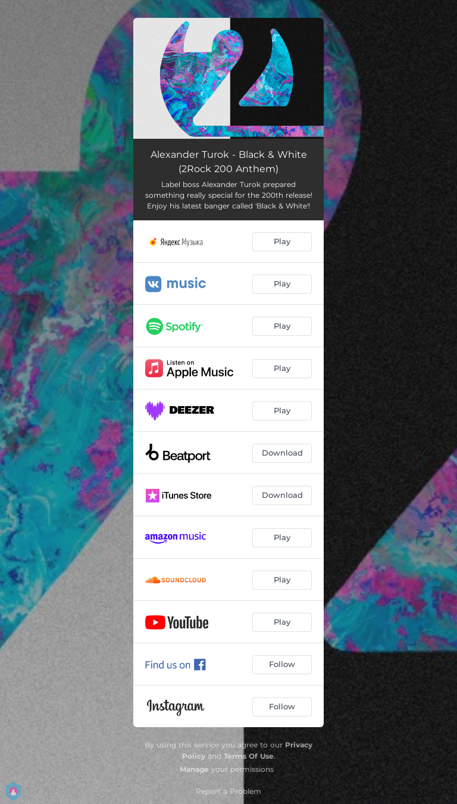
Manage (194, 769)
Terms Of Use (249, 756)
